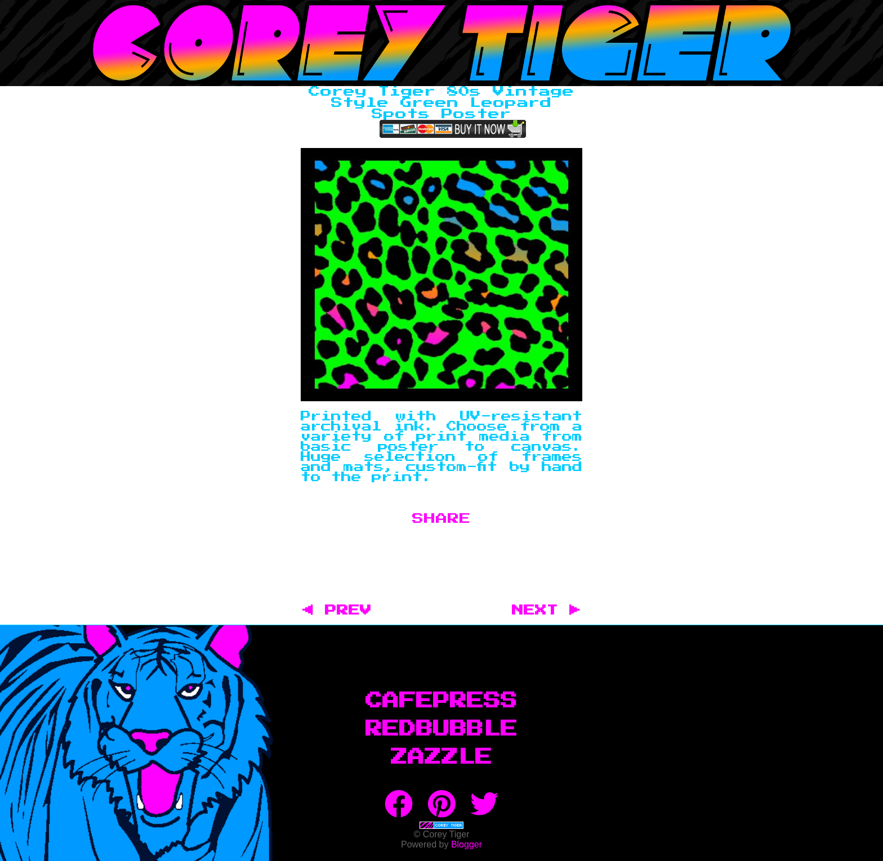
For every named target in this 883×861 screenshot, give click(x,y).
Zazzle (441, 757)
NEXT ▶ (546, 610)
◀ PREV (342, 610)
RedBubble (441, 729)
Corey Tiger (441, 43)
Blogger (466, 844)
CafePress (441, 701)
